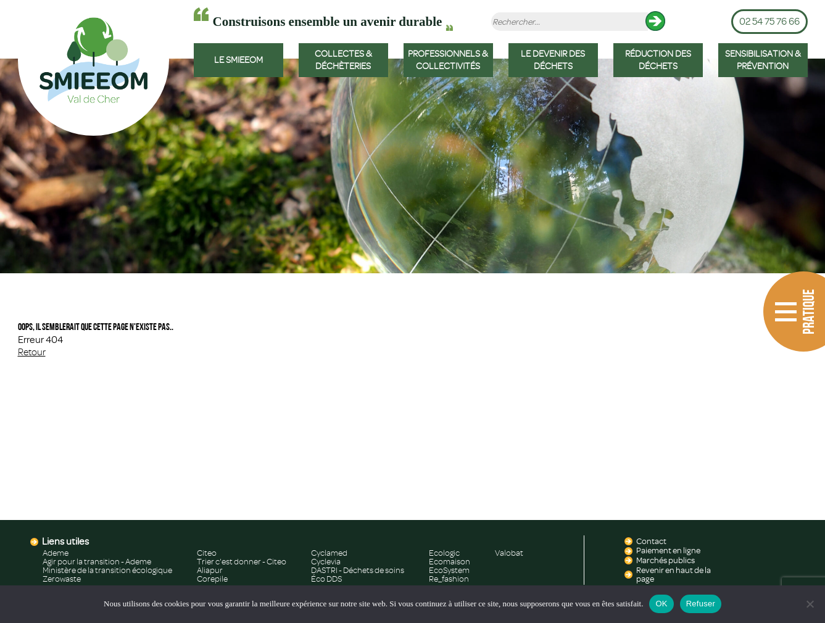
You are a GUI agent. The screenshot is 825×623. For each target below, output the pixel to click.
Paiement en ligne (668, 551)
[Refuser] (809, 604)
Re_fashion (449, 579)
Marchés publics (665, 560)
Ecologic (444, 553)
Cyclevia (326, 562)
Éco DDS (326, 579)
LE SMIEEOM (238, 60)
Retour (32, 352)
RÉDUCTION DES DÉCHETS (658, 60)
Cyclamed (329, 553)
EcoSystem (449, 570)
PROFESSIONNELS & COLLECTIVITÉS (448, 60)
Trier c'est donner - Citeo (241, 562)
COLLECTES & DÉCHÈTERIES (343, 60)
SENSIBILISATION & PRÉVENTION (763, 60)
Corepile (212, 579)
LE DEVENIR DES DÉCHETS (553, 60)
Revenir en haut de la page (673, 575)
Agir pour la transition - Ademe (97, 562)
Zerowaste (62, 579)
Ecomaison (449, 562)
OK (661, 603)
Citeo (207, 553)
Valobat (509, 553)
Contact (651, 541)
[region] (412, 166)
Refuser (700, 603)
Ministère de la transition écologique (107, 570)
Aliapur (210, 570)
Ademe (55, 553)
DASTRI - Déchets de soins (357, 570)
